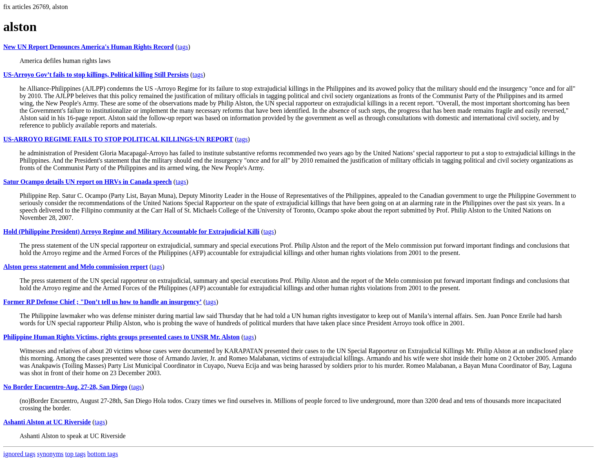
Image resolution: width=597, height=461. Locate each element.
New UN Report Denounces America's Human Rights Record (88, 46)
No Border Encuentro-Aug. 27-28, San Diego (65, 386)
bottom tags (102, 453)
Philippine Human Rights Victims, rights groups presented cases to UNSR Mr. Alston (121, 336)
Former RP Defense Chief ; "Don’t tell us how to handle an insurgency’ (102, 301)
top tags (75, 453)
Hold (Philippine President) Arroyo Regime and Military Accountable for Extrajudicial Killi (131, 231)
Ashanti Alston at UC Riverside (47, 421)
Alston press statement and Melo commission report (75, 266)
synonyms (50, 453)
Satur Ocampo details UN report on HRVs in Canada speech (87, 181)
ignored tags (19, 453)
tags (183, 46)
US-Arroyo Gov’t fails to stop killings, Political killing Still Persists (96, 74)
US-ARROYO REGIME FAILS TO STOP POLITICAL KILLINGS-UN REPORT (118, 139)
